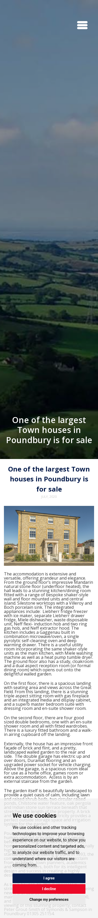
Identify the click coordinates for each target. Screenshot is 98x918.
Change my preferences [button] (49, 899)
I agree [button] (49, 878)
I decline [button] (49, 889)
